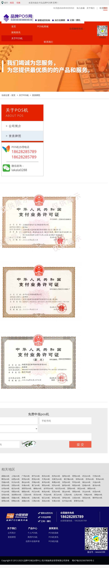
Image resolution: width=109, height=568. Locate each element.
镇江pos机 (46, 498)
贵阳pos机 (71, 489)
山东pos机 (78, 495)
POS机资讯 (53, 537)
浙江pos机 (58, 495)
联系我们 (48, 42)
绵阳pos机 (15, 492)
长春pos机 (26, 485)
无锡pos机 (5, 482)
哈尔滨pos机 (60, 489)
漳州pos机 (66, 498)
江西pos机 (36, 501)
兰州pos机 (96, 476)
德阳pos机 (26, 492)
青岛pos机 (100, 479)
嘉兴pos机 (96, 485)
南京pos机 (46, 476)
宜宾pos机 (56, 492)
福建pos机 (5, 498)
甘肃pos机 (56, 501)
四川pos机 (37, 495)
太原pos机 (76, 498)
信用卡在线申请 (33, 541)
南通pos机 (56, 482)
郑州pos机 (26, 479)
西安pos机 (36, 479)
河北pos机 (48, 495)
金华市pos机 (48, 489)
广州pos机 (26, 476)
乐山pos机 (86, 492)
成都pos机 (5, 476)
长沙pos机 (15, 482)
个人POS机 (32, 533)
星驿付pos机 (79, 501)
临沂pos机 (15, 489)
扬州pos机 (66, 485)
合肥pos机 (15, 479)
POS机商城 (42, 26)
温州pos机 (5, 485)
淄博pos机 (5, 501)
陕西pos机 (26, 498)
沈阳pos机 (15, 485)
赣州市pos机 (97, 498)
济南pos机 (36, 482)
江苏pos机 (27, 495)
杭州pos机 (56, 476)
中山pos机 (5, 492)
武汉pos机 (86, 476)
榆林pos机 (37, 489)
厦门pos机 (36, 485)
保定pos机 (81, 489)
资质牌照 (36, 95)
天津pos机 (46, 479)
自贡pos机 (96, 492)
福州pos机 (66, 476)
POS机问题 (53, 541)
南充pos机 (46, 492)
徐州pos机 (56, 498)
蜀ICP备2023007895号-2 (83, 561)
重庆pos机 (5, 479)
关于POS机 (17, 38)
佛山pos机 (26, 482)
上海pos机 (15, 476)
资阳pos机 (76, 492)
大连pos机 (96, 482)
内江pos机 (36, 492)
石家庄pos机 (57, 479)
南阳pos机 (91, 489)
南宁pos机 (36, 476)
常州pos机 (76, 482)
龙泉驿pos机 (16, 495)
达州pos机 (5, 495)
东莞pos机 (66, 482)
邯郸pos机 (15, 501)
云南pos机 (36, 498)
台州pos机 (5, 489)
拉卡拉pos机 (67, 501)
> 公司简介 (13, 126)
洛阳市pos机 (26, 489)
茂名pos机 (46, 501)
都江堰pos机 (69, 479)
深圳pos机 (80, 479)
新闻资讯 (15, 32)
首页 (13, 26)
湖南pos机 (98, 495)
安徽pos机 (15, 498)
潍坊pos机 (46, 485)
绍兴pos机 (56, 485)
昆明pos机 (76, 476)
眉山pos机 (66, 492)
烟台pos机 (86, 482)
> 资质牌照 (13, 136)
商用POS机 (32, 537)
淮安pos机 (86, 498)
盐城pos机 (86, 485)
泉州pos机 (46, 482)
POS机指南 (53, 533)
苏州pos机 (90, 479)
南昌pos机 (76, 485)
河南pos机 (88, 495)
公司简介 (12, 533)
